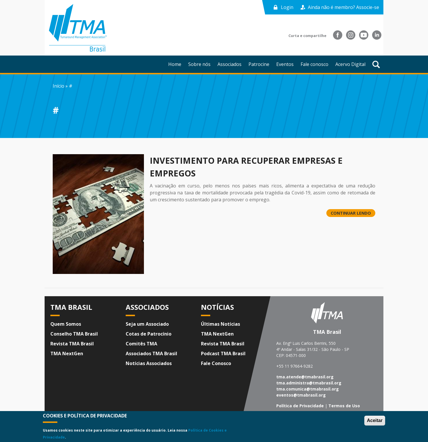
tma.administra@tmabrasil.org (308, 383)
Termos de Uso (344, 405)
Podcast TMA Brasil (223, 353)
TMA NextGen (66, 353)
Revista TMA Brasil (72, 343)
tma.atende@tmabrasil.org (305, 377)
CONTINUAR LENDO (351, 213)
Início (58, 86)
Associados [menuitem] (229, 64)
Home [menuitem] (174, 64)
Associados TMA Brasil (151, 353)
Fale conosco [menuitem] (314, 64)
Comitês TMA (141, 343)
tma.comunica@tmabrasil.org (307, 389)
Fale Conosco (216, 363)
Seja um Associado (147, 324)
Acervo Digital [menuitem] (350, 64)
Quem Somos (65, 324)
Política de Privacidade (300, 405)
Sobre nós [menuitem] (199, 64)
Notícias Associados (149, 363)
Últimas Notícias (220, 324)
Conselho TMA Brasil (74, 334)
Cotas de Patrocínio (148, 334)
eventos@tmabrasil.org (301, 395)
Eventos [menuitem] (285, 64)
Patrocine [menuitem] (258, 64)
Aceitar (375, 420)
